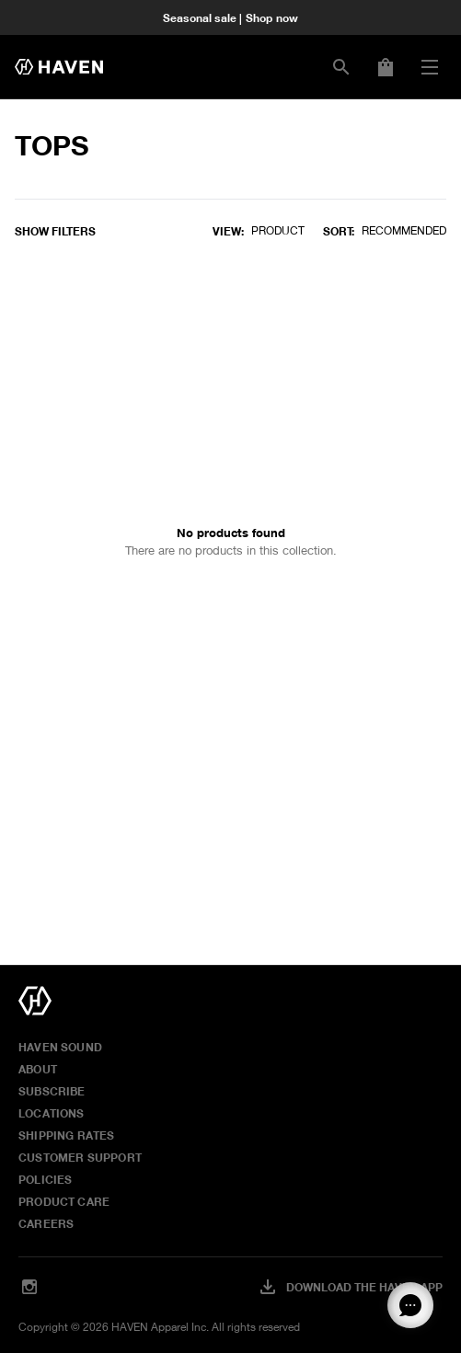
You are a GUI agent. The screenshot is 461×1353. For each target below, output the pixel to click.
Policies (45, 1179)
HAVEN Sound (60, 1046)
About (37, 1068)
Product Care (63, 1201)
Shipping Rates (66, 1135)
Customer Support (80, 1157)
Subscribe (52, 1091)
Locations (51, 1113)
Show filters (55, 231)
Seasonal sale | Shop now (230, 17)
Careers (46, 1223)
